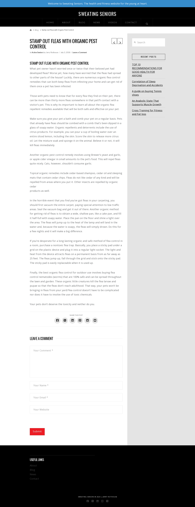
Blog (32, 469)
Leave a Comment (80, 52)
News (33, 474)
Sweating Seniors (97, 13)
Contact (34, 478)
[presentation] (50, 423)
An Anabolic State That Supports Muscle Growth (146, 102)
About (33, 465)
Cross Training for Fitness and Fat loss (147, 112)
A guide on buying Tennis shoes (147, 92)
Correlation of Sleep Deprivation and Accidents (147, 83)
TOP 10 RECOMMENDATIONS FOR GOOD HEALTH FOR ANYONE (147, 70)
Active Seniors (37, 52)
